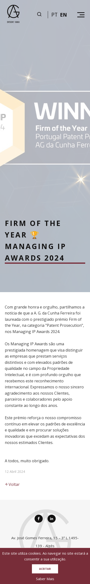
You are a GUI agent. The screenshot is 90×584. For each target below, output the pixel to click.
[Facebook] (39, 519)
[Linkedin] (52, 519)
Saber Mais (45, 578)
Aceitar (45, 569)
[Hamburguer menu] (81, 15)
